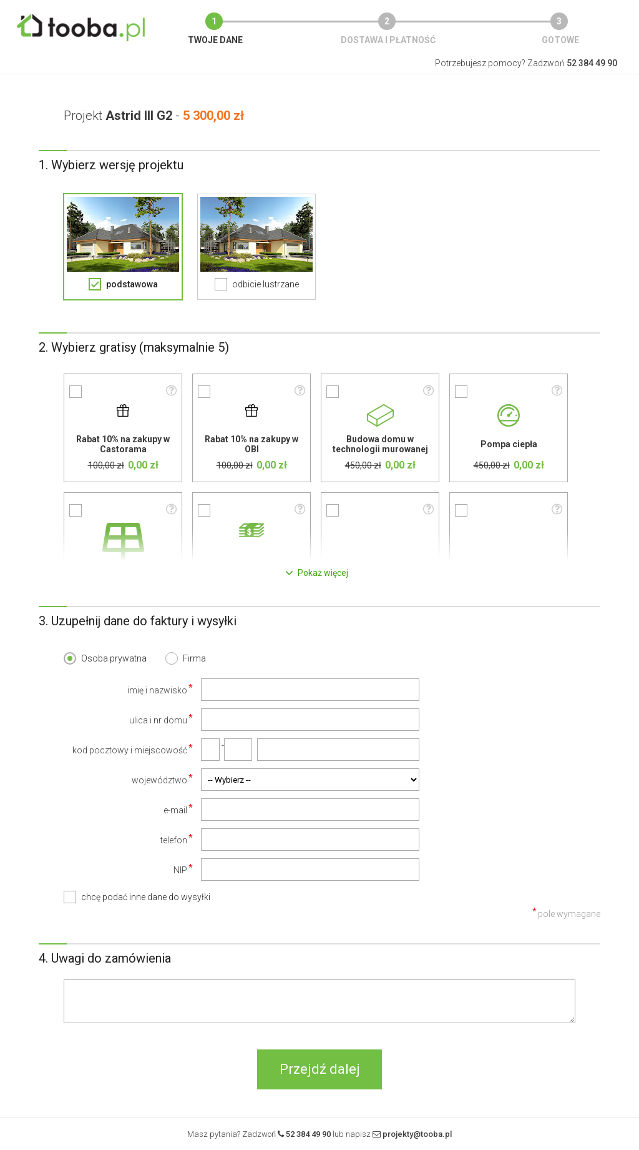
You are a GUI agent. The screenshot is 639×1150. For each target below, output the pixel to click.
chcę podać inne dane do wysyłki (145, 897)
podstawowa (132, 284)
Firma (194, 658)
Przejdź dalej (320, 1069)
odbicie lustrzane (265, 284)
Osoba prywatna (114, 658)
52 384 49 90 (308, 1134)
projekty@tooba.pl (417, 1134)
